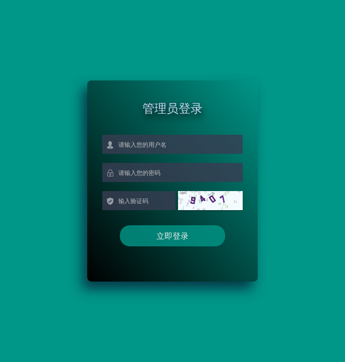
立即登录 (172, 236)
